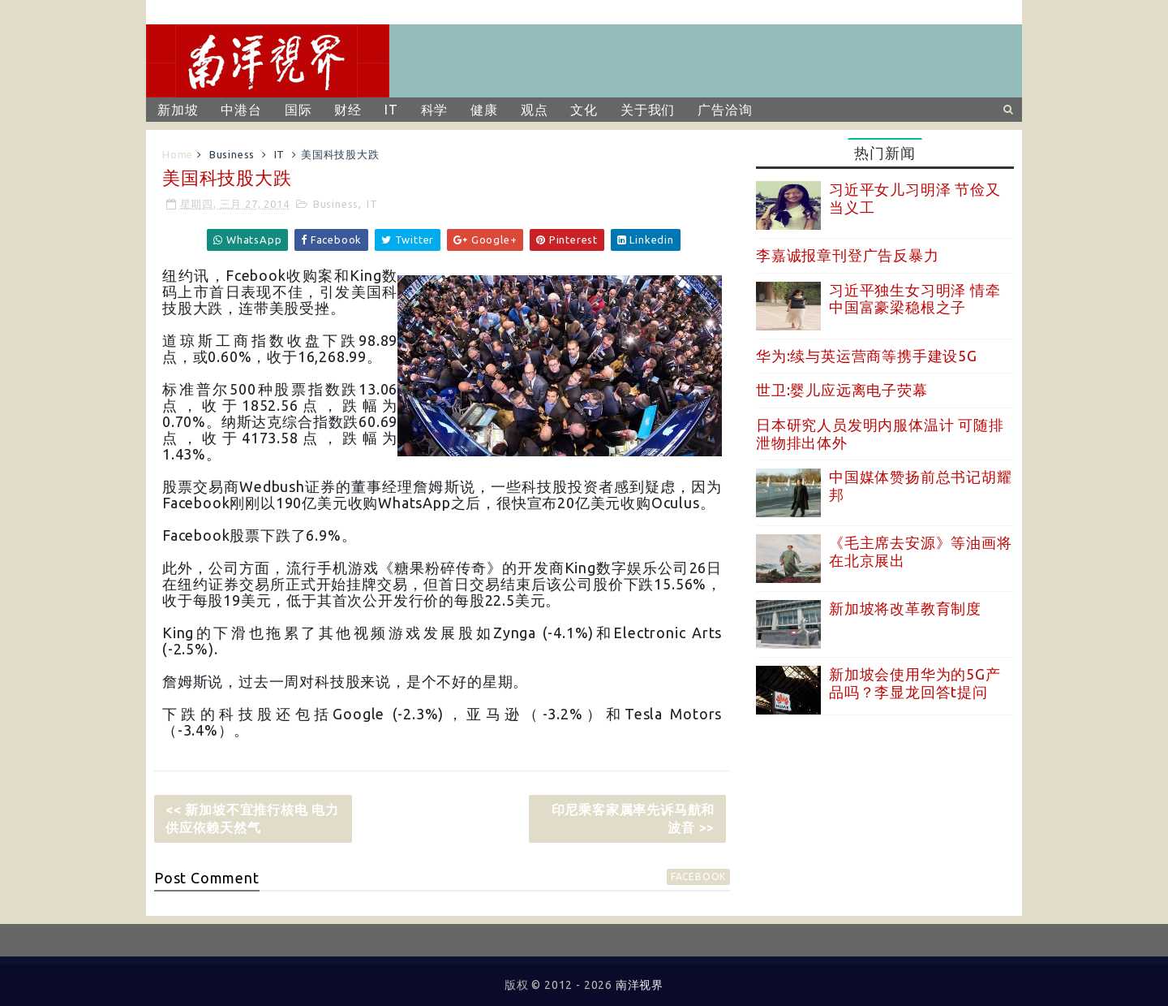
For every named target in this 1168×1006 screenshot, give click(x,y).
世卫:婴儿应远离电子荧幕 (842, 390)
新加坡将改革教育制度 (905, 608)
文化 (584, 109)
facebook (698, 876)
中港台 (241, 109)
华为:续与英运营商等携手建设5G (866, 356)
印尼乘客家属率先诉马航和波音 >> (633, 818)
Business (232, 154)
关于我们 (647, 109)
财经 (348, 109)
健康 (484, 109)
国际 (298, 109)
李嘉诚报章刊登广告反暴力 (847, 255)
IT (391, 109)
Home (177, 154)
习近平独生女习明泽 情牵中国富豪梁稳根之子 (915, 299)
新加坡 (177, 109)
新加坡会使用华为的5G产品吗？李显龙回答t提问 (915, 683)
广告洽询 (725, 109)
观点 (534, 109)
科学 (435, 109)
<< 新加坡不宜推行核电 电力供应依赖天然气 (252, 818)
